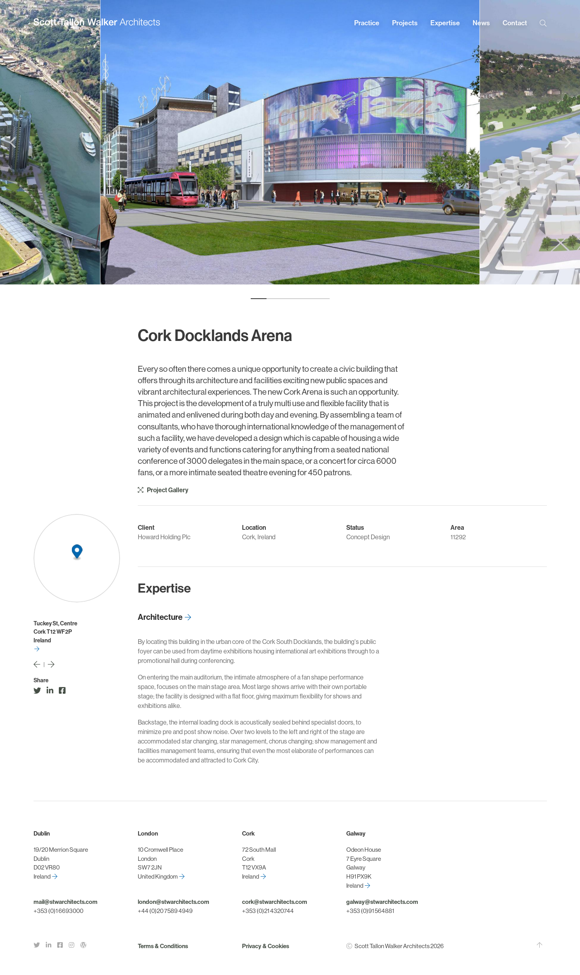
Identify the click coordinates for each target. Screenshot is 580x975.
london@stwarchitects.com (173, 901)
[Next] (566, 142)
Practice (366, 23)
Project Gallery (163, 490)
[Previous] (13, 142)
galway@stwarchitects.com (382, 901)
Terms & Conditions (163, 946)
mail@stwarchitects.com (66, 901)
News (481, 23)
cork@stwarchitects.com (274, 901)
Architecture (160, 617)
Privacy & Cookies (265, 946)
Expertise (445, 23)
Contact (515, 23)
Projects (405, 23)
